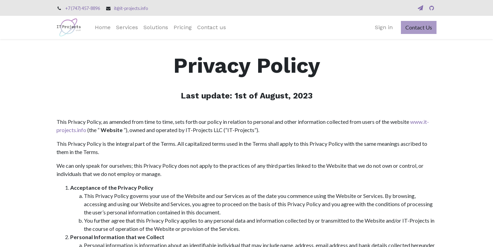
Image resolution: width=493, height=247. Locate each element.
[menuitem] (102, 27)
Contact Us (418, 27)
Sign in (384, 27)
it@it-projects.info (131, 8)
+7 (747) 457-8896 (82, 8)
